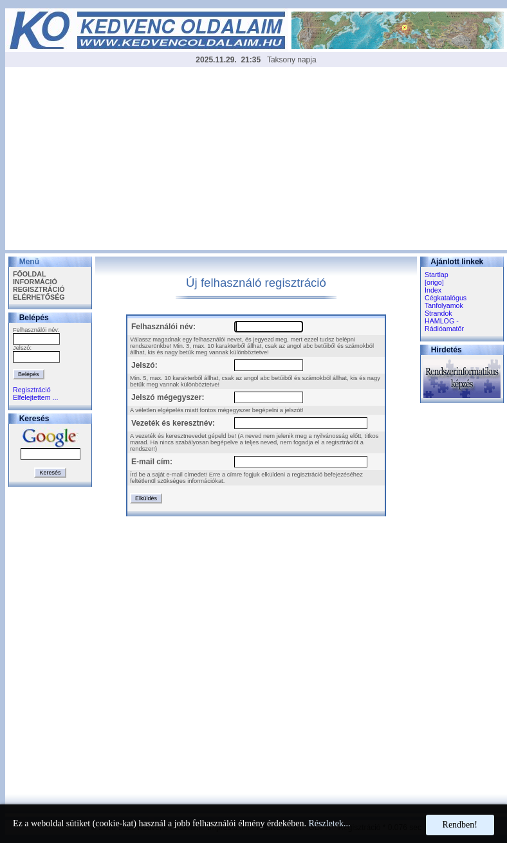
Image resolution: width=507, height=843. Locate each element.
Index (433, 290)
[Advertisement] (256, 160)
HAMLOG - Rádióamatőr (444, 324)
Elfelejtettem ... (35, 397)
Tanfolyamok (444, 305)
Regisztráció (32, 390)
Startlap (436, 274)
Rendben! (460, 824)
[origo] (434, 282)
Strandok (438, 313)
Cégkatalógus (445, 298)
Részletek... (329, 823)
